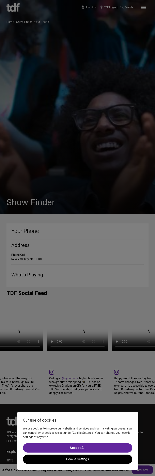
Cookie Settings (77, 459)
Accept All (77, 448)
